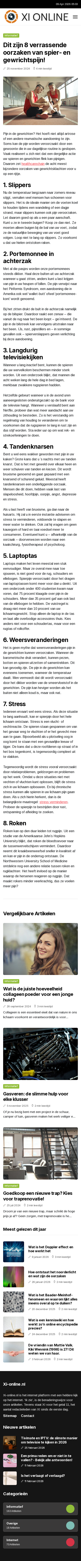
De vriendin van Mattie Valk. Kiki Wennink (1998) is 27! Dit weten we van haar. (51, 1349)
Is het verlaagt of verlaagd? (43, 1476)
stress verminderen (54, 802)
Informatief (11, 35)
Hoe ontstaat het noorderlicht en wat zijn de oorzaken (52, 1274)
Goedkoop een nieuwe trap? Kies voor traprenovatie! (37, 1195)
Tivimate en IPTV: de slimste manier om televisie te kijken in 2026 (49, 1440)
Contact (27, 1416)
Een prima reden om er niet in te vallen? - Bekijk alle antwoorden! (46, 1458)
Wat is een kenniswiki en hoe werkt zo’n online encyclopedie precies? (53, 1324)
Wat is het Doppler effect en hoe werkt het (50, 1249)
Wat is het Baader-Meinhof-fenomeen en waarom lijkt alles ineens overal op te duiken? (52, 1299)
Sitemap (10, 1416)
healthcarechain (33, 164)
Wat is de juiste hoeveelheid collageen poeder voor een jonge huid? (38, 994)
